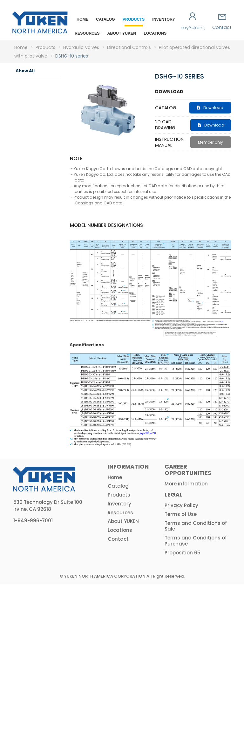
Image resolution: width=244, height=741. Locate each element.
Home (82, 19)
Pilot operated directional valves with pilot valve (42, 280)
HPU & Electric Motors (29, 574)
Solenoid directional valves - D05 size (42, 246)
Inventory (163, 19)
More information (186, 640)
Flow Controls (35, 153)
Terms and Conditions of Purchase (196, 697)
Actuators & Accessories (35, 605)
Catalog (105, 19)
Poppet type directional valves (42, 455)
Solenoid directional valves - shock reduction (42, 344)
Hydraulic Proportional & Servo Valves (35, 549)
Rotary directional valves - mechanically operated (45, 398)
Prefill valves (37, 494)
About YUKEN (121, 33)
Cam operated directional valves (42, 428)
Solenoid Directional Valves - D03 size (42, 219)
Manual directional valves (42, 371)
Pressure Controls (35, 136)
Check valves (37, 477)
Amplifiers (32, 591)
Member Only (210, 142)
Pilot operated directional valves (42, 315)
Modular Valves (35, 511)
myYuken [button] (192, 21)
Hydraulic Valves (32, 119)
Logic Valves (33, 527)
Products (134, 19)
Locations (155, 33)
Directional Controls (38, 169)
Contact (222, 22)
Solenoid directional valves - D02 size (42, 191)
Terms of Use (181, 671)
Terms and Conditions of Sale (196, 682)
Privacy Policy (181, 662)
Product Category (27, 85)
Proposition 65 (182, 709)
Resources (87, 33)
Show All (25, 71)
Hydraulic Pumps (32, 102)
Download (210, 107)
